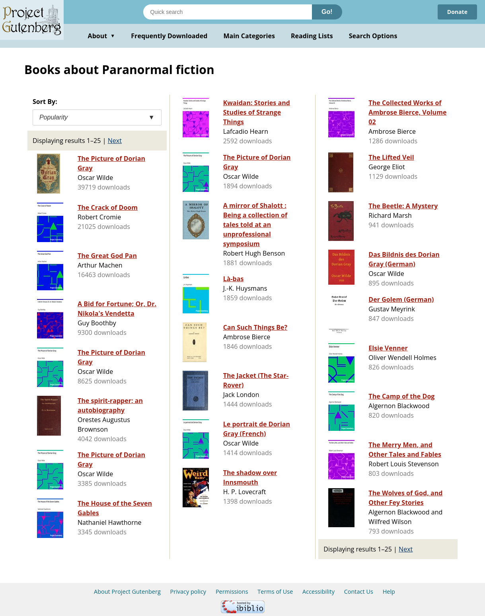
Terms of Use (275, 591)
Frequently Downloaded (169, 35)
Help (389, 591)
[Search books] (227, 12)
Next (115, 140)
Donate (457, 12)
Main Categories (249, 35)
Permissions (232, 591)
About (101, 36)
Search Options (373, 35)
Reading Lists (312, 35)
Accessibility (318, 591)
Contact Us (358, 591)
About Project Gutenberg (127, 591)
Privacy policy (188, 591)
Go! (327, 11)
